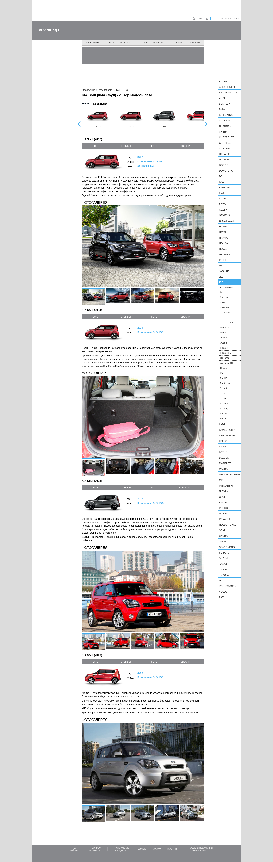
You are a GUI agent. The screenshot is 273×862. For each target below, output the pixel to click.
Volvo (223, 591)
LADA (222, 424)
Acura (223, 81)
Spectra (224, 403)
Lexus (223, 441)
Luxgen (224, 457)
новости (184, 146)
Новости (194, 43)
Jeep (222, 276)
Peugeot (225, 502)
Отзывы (177, 43)
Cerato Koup (226, 322)
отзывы (126, 146)
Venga (223, 418)
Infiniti (223, 260)
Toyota (224, 575)
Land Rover (227, 435)
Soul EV (224, 398)
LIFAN (222, 446)
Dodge (223, 165)
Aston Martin (228, 92)
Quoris (223, 368)
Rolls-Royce (227, 524)
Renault (224, 519)
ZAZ (221, 597)
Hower (223, 248)
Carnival (224, 297)
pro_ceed (224, 358)
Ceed (222, 302)
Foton (223, 204)
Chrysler (225, 142)
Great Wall (226, 221)
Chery (223, 131)
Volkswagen (227, 586)
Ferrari (224, 187)
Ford (222, 198)
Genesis (224, 215)
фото (154, 146)
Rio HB (223, 378)
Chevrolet (226, 137)
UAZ (221, 580)
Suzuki (223, 558)
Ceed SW (225, 312)
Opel (222, 496)
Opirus (223, 337)
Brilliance (226, 115)
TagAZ (223, 563)
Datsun (224, 159)
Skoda (223, 535)
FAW (221, 181)
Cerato (223, 317)
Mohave (224, 332)
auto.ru (50, 30)
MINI (221, 480)
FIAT (221, 193)
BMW (222, 109)
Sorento (224, 388)
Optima (223, 342)
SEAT (222, 530)
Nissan (223, 491)
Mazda (223, 469)
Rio (222, 373)
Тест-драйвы (93, 43)
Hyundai (224, 254)
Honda (223, 243)
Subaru (224, 552)
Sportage (224, 408)
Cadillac (225, 120)
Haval (223, 232)
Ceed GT (224, 307)
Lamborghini (227, 429)
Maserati (225, 463)
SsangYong (227, 547)
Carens (223, 292)
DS (220, 176)
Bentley (224, 103)
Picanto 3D (225, 353)
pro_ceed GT (226, 363)
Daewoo (224, 154)
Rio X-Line (225, 383)
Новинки (171, 849)
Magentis (224, 327)
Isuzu (222, 265)
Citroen (224, 148)
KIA (221, 282)
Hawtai (223, 237)
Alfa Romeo (227, 87)
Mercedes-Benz (229, 474)
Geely (223, 209)
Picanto (224, 348)
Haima (223, 226)
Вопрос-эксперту (95, 849)
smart (223, 541)
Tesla (223, 569)
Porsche (225, 508)
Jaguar (224, 271)
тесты (95, 146)
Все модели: (227, 287)
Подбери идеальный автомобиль (201, 849)
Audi (222, 98)
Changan (225, 126)
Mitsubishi (226, 485)
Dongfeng (226, 170)
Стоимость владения (151, 43)
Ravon (223, 513)
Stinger (223, 413)
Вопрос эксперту (119, 43)
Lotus (223, 452)
